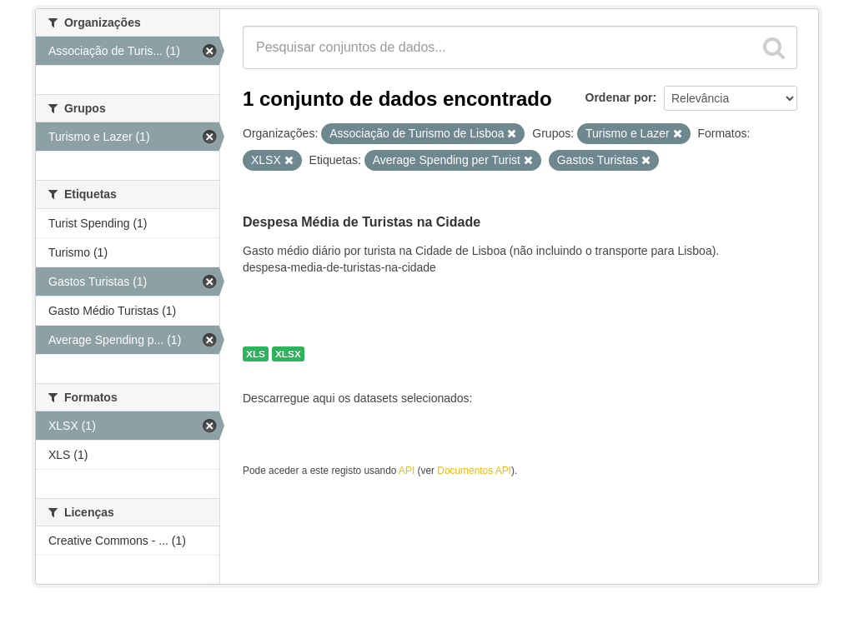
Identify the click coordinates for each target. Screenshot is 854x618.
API (406, 470)
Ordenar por (619, 97)
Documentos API (474, 470)
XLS (255, 354)
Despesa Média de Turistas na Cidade (361, 222)
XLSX (288, 354)
